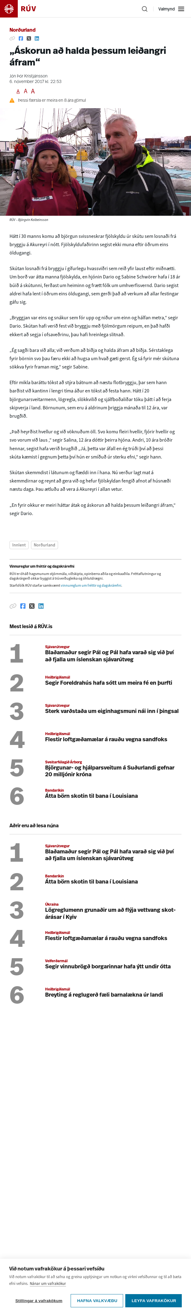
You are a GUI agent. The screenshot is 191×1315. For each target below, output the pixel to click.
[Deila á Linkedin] (37, 38)
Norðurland (23, 30)
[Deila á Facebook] (21, 38)
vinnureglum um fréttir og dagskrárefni (91, 585)
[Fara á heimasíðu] (23, 9)
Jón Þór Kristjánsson (29, 76)
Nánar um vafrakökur (48, 1284)
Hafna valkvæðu (97, 1300)
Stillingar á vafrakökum (38, 1300)
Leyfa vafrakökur (154, 1300)
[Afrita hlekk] (12, 38)
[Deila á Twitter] (29, 38)
